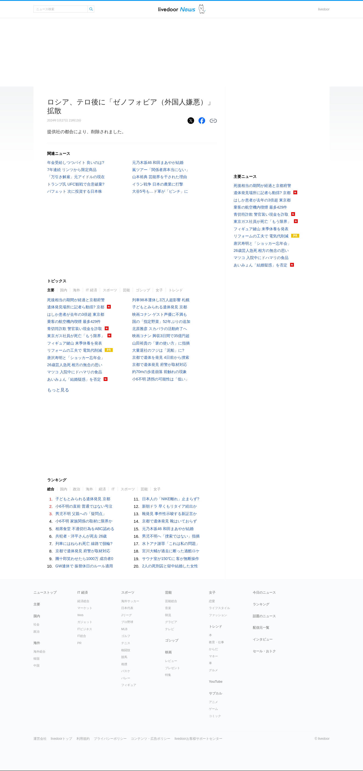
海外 (76, 290)
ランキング (261, 604)
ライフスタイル (219, 608)
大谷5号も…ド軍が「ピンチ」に (160, 191)
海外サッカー (130, 601)
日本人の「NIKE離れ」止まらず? (170, 499)
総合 (50, 489)
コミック (215, 716)
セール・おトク (264, 651)
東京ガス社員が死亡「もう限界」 (76, 336)
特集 (168, 674)
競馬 (124, 657)
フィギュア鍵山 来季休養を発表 (74, 343)
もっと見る (58, 390)
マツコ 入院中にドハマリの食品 (74, 372)
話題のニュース (264, 616)
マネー (213, 656)
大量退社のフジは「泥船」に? (158, 350)
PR (79, 643)
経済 (102, 489)
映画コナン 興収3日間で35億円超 (160, 336)
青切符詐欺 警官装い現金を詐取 (74, 328)
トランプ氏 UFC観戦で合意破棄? (75, 184)
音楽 (168, 608)
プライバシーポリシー (110, 739)
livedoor (324, 9)
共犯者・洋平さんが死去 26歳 (81, 536)
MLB (124, 629)
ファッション (218, 615)
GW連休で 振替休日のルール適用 (84, 566)
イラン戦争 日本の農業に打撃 (157, 184)
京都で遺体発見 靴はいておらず (169, 521)
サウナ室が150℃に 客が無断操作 (170, 558)
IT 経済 (91, 290)
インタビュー (263, 639)
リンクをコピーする (213, 121)
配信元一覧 (261, 628)
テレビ (169, 629)
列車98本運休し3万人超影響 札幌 (160, 300)
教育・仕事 (216, 642)
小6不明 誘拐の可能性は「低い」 (160, 379)
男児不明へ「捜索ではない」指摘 (171, 536)
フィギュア (128, 685)
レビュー (171, 660)
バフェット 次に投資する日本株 (74, 191)
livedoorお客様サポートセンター (198, 739)
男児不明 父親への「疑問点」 (80, 513)
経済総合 (83, 601)
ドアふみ (202, 9)
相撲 (124, 664)
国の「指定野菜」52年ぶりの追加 (161, 321)
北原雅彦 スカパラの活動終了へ (159, 328)
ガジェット (84, 622)
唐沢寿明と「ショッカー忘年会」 (76, 357)
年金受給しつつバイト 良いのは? (75, 162)
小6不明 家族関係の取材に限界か (83, 521)
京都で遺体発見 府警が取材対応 (159, 364)
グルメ (213, 670)
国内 (63, 290)
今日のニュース (264, 592)
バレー (125, 678)
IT (113, 489)
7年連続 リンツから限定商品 (72, 169)
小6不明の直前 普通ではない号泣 (83, 506)
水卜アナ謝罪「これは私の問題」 (171, 543)
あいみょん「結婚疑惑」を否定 (74, 379)
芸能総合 (171, 601)
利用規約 (83, 739)
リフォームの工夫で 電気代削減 (74, 350)
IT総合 (81, 636)
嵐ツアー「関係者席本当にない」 (161, 169)
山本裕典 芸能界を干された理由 (159, 177)
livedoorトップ (61, 739)
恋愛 (212, 601)
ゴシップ (143, 290)
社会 (36, 624)
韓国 (36, 658)
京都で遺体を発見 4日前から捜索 (160, 357)
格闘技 (125, 650)
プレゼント (172, 668)
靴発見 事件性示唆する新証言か (169, 513)
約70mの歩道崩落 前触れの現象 (159, 371)
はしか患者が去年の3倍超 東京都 (75, 314)
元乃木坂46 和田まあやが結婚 (157, 162)
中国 (36, 665)
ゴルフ (125, 636)
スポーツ (110, 290)
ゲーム (213, 708)
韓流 (168, 615)
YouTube (216, 682)
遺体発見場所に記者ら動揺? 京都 (75, 307)
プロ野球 (127, 622)
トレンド (176, 290)
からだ (213, 649)
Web (80, 615)
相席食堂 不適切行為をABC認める (84, 529)
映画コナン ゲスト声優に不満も (159, 314)
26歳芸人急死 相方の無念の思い (74, 365)
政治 (76, 489)
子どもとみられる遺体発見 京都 (159, 307)
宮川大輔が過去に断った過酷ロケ (171, 551)
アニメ (213, 702)
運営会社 (40, 739)
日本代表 (127, 608)
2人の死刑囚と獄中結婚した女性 (170, 566)
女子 (159, 290)
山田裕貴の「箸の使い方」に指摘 (161, 343)
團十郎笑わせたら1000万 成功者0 (84, 558)
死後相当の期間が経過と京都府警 (76, 300)
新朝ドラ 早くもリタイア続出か (169, 506)
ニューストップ (44, 592)
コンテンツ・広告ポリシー (150, 739)
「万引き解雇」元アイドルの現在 (76, 177)
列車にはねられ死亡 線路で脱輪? (83, 543)
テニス (125, 643)
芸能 (126, 290)
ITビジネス (84, 629)
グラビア (171, 622)
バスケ (125, 671)
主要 (50, 290)
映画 (168, 652)
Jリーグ (126, 615)
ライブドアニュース (176, 9)
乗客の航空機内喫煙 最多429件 (74, 321)
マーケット (84, 608)
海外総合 (39, 651)
